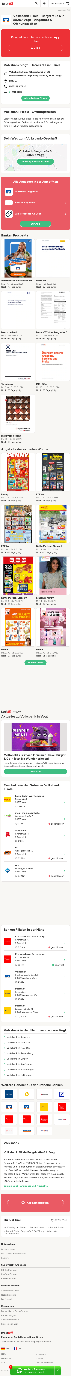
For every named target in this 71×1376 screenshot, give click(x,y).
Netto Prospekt (8, 1295)
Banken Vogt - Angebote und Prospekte (26, 1185)
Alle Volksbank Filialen (35, 98)
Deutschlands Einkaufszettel (14, 1311)
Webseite (17, 91)
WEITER (35, 47)
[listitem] (18, 263)
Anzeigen (64, 10)
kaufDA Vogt (10, 1227)
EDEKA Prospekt (9, 1270)
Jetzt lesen (35, 771)
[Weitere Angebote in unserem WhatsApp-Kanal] (32, 1370)
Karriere (5, 1258)
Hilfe (3, 1354)
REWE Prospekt (8, 1278)
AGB (3, 1362)
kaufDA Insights (8, 1315)
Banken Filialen (37, 1227)
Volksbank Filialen (56, 1227)
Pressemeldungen (9, 1324)
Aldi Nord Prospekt (10, 1290)
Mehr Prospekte (35, 662)
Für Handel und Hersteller (13, 1253)
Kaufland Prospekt (9, 1274)
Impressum (41, 1354)
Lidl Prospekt (7, 1299)
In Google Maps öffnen (35, 161)
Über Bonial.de (8, 1249)
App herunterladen (10, 1319)
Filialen (23, 1227)
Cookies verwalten (44, 1362)
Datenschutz (7, 1358)
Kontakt (39, 1358)
